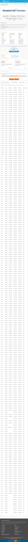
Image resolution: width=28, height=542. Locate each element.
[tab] (5, 82)
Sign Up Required (20, 38)
